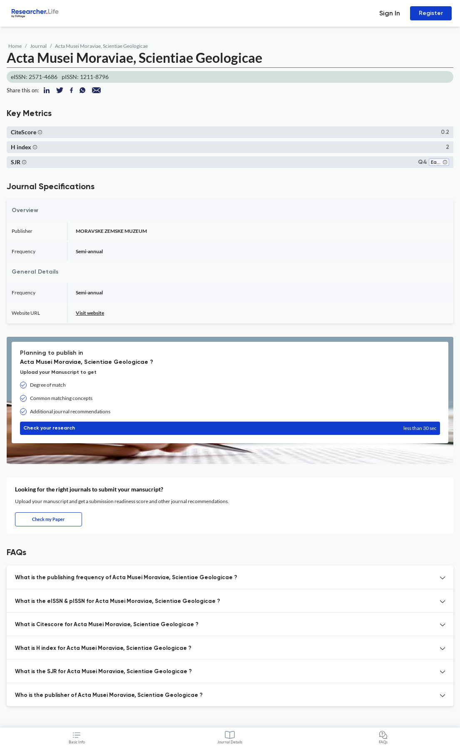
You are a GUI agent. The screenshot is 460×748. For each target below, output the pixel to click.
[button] (40, 132)
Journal (38, 46)
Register (431, 13)
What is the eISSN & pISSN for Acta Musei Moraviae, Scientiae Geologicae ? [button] (117, 601)
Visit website (90, 313)
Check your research (230, 428)
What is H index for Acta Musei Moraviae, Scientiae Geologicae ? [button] (103, 648)
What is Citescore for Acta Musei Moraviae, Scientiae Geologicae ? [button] (107, 624)
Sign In (389, 13)
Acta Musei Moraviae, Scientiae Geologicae (101, 46)
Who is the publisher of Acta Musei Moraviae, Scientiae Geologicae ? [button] (109, 695)
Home (15, 46)
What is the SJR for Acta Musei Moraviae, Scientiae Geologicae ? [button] (103, 671)
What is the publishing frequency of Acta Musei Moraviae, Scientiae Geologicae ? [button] (126, 577)
